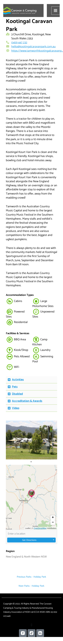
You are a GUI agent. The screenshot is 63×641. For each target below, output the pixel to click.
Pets (15, 386)
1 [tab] (31, 461)
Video (15, 408)
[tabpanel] (31, 440)
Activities (18, 379)
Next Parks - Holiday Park (31, 586)
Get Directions (29, 540)
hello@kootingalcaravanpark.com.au (33, 46)
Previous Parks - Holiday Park (31, 577)
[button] (31, 379)
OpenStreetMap (40, 528)
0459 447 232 (19, 42)
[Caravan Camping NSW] (19, 10)
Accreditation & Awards (27, 401)
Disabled (17, 393)
